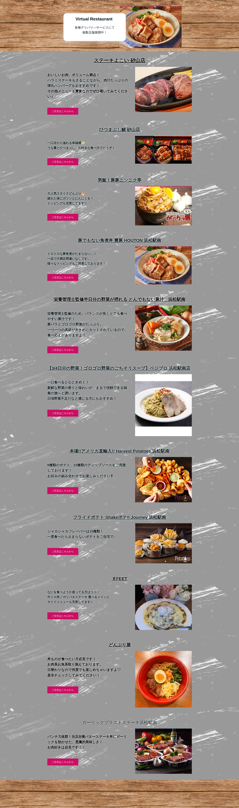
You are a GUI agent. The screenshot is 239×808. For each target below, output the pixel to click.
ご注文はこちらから (63, 111)
